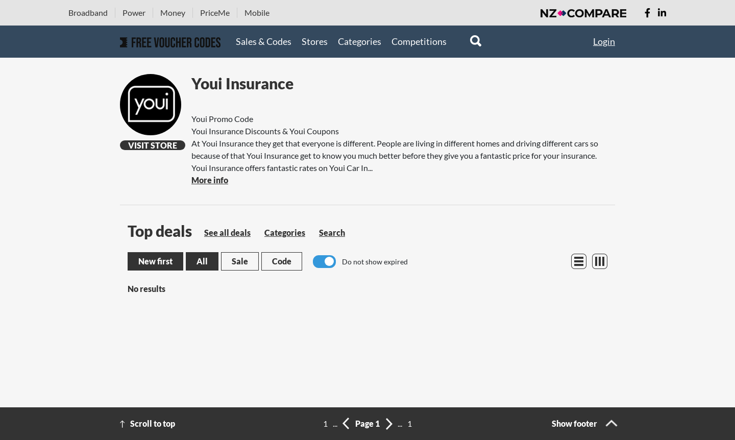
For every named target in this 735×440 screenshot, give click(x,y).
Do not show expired (375, 261)
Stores (315, 41)
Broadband (88, 12)
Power (133, 12)
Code (281, 261)
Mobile (257, 12)
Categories (359, 41)
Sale (240, 261)
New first (155, 261)
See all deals (227, 232)
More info (209, 180)
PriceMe (215, 12)
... (335, 423)
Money (172, 12)
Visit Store (152, 145)
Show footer (574, 423)
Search (332, 232)
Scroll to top (152, 423)
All (202, 261)
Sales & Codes (263, 41)
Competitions (419, 41)
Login (604, 41)
